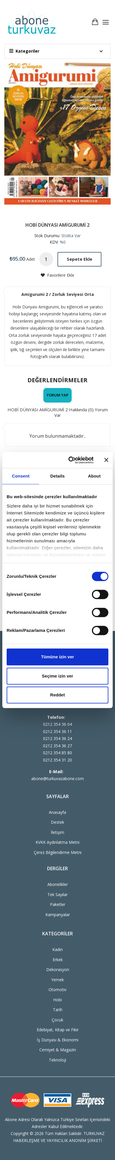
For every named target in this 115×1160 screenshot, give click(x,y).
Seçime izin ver (57, 675)
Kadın (57, 949)
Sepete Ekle (79, 259)
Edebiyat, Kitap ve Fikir (58, 1029)
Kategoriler (24, 51)
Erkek (58, 959)
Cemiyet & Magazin (57, 1049)
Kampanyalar (57, 914)
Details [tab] (57, 475)
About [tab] (94, 475)
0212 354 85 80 (57, 752)
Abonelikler (57, 884)
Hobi (57, 999)
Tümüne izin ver (57, 656)
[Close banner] (106, 460)
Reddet (57, 694)
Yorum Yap (57, 395)
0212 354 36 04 (57, 724)
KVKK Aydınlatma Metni (57, 842)
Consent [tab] (20, 475)
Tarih (57, 1009)
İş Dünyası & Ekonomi (57, 1040)
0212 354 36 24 (57, 738)
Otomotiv (57, 989)
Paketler (57, 904)
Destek (57, 822)
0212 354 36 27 (57, 745)
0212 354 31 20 (57, 760)
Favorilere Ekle (57, 275)
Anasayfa (57, 812)
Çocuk (57, 1020)
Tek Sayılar (57, 894)
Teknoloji (57, 1060)
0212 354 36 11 (57, 731)
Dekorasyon (57, 969)
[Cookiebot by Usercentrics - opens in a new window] (70, 460)
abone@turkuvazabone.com (57, 778)
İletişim (57, 832)
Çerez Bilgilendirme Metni (57, 852)
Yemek (57, 979)
